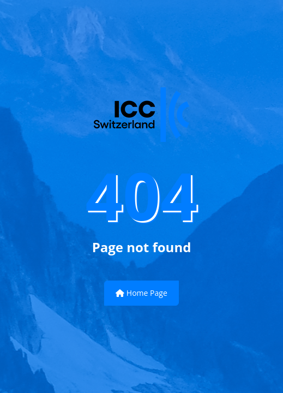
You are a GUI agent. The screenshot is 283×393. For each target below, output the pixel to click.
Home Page (141, 293)
